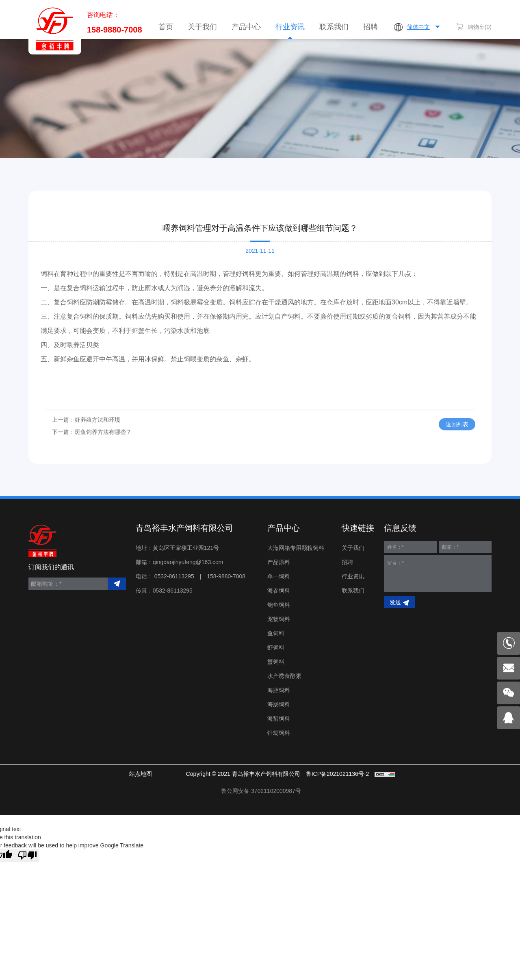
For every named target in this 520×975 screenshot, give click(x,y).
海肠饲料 (278, 704)
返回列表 (457, 435)
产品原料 (278, 562)
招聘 (370, 27)
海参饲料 (278, 590)
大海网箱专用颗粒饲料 (295, 548)
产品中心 (246, 27)
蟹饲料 (275, 661)
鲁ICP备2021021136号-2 (337, 774)
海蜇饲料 (278, 718)
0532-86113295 (174, 576)
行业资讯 (290, 27)
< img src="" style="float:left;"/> (261, 791)
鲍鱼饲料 (278, 605)
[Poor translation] (27, 855)
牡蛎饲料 (278, 733)
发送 (395, 602)
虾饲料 (275, 647)
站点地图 (140, 774)
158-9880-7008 (114, 29)
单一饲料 (278, 576)
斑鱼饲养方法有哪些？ (103, 442)
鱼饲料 (275, 633)
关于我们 (202, 27)
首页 (165, 27)
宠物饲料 (278, 619)
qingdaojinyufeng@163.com (188, 562)
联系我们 (334, 27)
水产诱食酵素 (284, 676)
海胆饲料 (278, 690)
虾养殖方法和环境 (97, 431)
